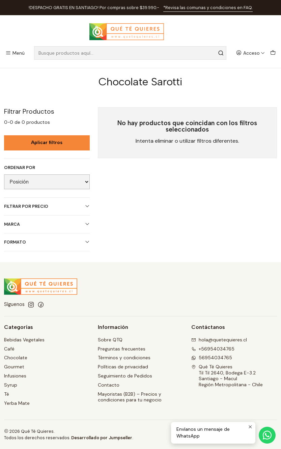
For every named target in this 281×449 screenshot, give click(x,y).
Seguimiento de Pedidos (125, 376)
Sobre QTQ (110, 340)
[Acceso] (250, 53)
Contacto (108, 385)
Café (9, 349)
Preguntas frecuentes (121, 349)
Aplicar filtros (46, 142)
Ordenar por (19, 167)
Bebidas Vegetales (24, 340)
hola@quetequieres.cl (219, 340)
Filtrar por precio (47, 206)
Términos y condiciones (124, 358)
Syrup (10, 385)
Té (6, 394)
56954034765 (211, 358)
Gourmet (14, 367)
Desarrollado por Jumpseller (101, 438)
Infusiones (15, 376)
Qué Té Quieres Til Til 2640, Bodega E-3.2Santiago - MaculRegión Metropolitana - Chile (227, 376)
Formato (47, 242)
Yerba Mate (17, 403)
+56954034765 (212, 349)
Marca (47, 224)
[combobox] (130, 53)
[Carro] (273, 53)
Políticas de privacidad (123, 367)
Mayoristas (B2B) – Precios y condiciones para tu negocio (130, 397)
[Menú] (15, 53)
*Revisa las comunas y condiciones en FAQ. (208, 7)
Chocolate (15, 358)
